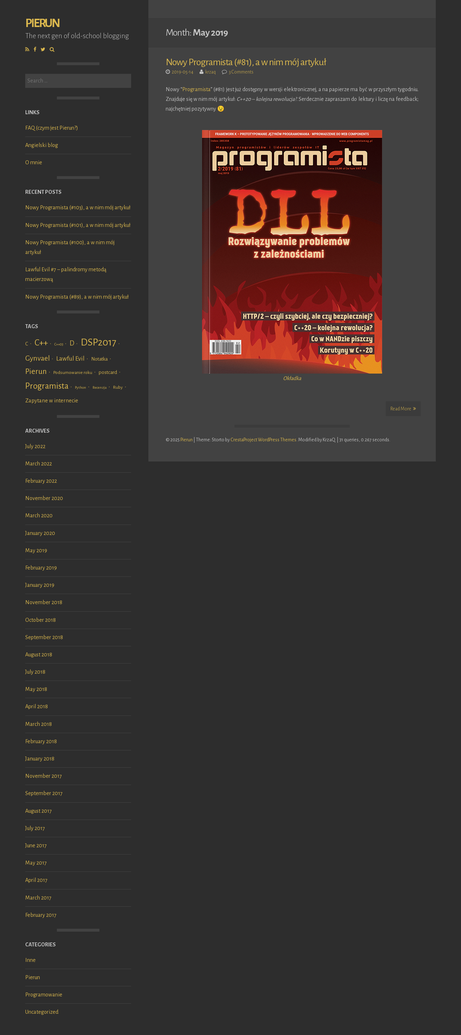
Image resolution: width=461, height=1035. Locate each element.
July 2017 (35, 828)
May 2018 (36, 689)
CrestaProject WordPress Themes (263, 439)
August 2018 (38, 654)
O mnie (33, 162)
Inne (30, 960)
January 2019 (39, 585)
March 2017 (38, 898)
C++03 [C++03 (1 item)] (58, 344)
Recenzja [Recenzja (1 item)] (100, 387)
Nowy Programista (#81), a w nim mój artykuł (246, 62)
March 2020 (39, 515)
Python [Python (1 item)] (80, 387)
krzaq (210, 72)
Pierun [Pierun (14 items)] (36, 371)
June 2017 (36, 845)
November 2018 (43, 602)
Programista (196, 89)
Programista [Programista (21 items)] (46, 386)
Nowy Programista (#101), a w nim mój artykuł (77, 225)
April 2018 (36, 706)
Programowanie (43, 995)
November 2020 (44, 498)
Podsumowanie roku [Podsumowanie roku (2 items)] (72, 372)
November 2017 (43, 776)
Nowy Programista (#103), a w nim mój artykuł (77, 207)
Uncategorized (41, 1012)
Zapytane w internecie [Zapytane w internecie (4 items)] (51, 400)
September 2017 (44, 793)
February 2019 (41, 568)
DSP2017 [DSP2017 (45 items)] (98, 342)
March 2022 (38, 464)
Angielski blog (41, 145)
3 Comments (241, 72)
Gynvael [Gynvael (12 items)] (37, 358)
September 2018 (44, 637)
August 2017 (38, 811)
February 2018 (41, 741)
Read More (403, 408)
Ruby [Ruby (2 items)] (118, 387)
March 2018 (38, 724)
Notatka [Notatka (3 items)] (99, 359)
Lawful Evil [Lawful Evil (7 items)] (70, 358)
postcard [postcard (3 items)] (108, 372)
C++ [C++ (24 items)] (41, 342)
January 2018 (39, 759)
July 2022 (35, 446)
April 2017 (36, 880)
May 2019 (36, 550)
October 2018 (40, 620)
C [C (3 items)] (26, 344)
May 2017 (36, 863)
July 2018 (35, 672)
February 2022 (41, 481)
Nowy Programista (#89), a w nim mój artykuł (77, 297)
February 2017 (41, 915)
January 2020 (40, 533)
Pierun (42, 23)
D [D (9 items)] (72, 343)
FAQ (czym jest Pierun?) (51, 128)
